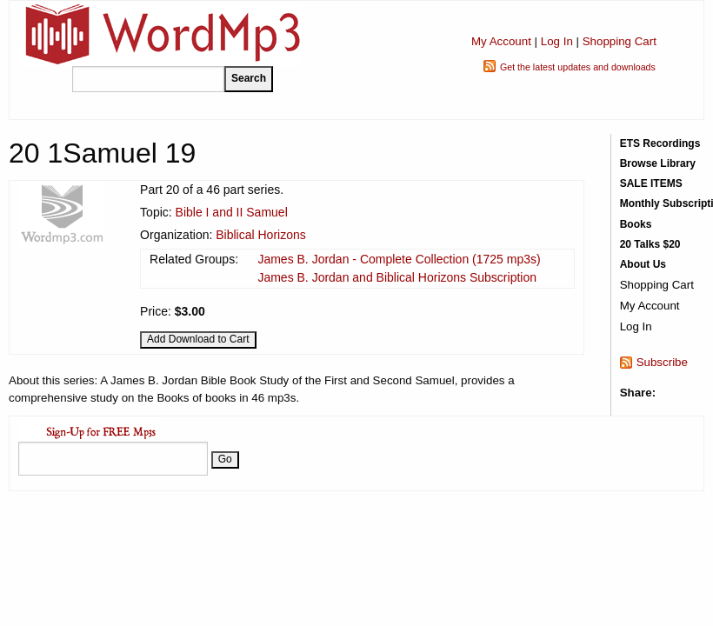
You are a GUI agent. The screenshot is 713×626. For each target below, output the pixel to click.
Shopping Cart (619, 41)
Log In (557, 41)
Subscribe (662, 362)
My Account (501, 41)
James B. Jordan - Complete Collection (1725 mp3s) (398, 259)
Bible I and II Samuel (232, 212)
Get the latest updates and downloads (578, 67)
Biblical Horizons (260, 235)
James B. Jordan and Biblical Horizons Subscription (396, 277)
